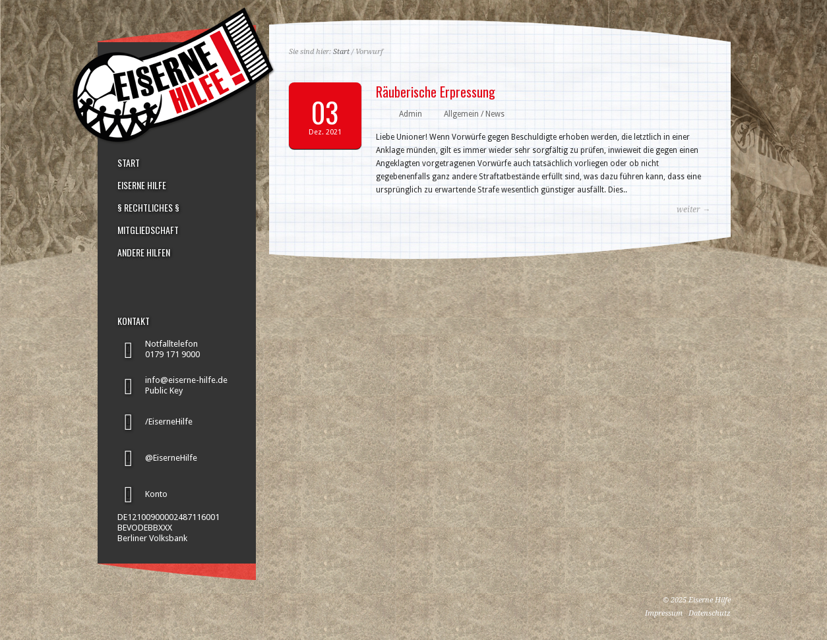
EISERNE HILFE (141, 185)
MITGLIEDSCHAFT (148, 230)
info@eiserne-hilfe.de (186, 380)
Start (341, 51)
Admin (410, 114)
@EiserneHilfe (171, 458)
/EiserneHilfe (169, 421)
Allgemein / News (474, 114)
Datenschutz (710, 613)
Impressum (664, 613)
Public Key (164, 390)
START (128, 162)
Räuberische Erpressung (435, 92)
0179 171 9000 (172, 354)
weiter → (693, 209)
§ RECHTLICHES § (148, 207)
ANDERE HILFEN (143, 252)
